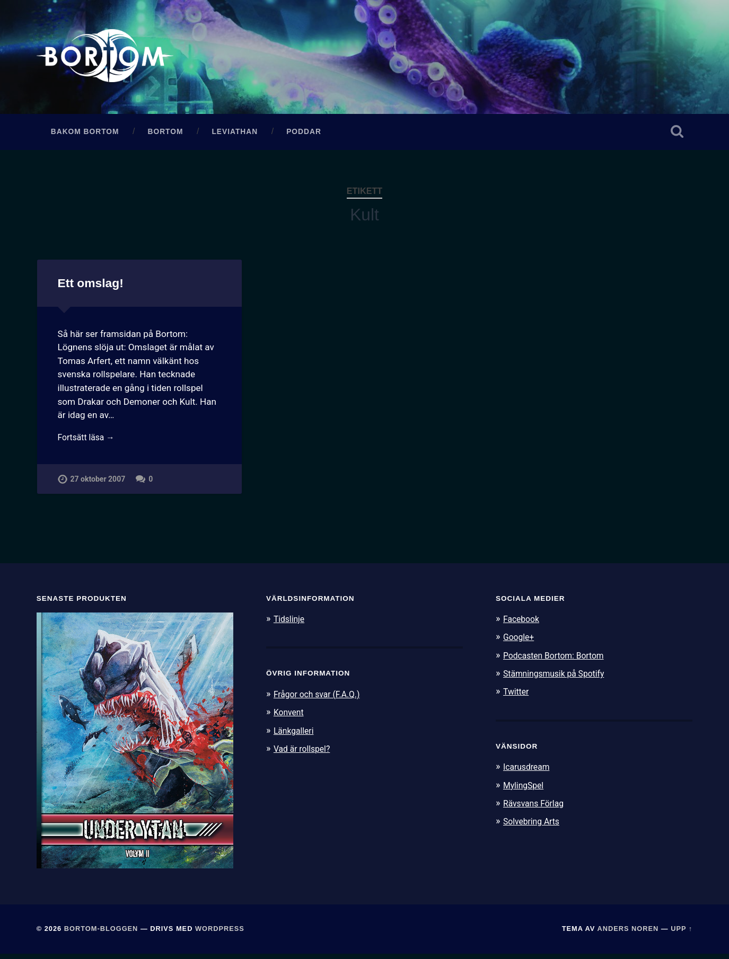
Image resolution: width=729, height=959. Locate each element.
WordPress (219, 934)
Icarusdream (528, 771)
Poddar (303, 136)
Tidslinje (291, 624)
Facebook (522, 624)
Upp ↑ (681, 934)
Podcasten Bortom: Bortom (558, 660)
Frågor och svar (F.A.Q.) (321, 699)
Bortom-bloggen (101, 934)
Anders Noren (627, 934)
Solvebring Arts (534, 826)
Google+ (520, 642)
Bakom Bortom (85, 136)
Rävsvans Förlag (536, 808)
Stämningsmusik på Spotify (558, 678)
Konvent (290, 717)
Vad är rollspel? (304, 753)
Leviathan (235, 136)
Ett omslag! (90, 288)
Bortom (165, 136)
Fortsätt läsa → (89, 443)
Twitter (517, 696)
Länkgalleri (296, 735)
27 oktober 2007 (99, 486)
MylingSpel (525, 789)
